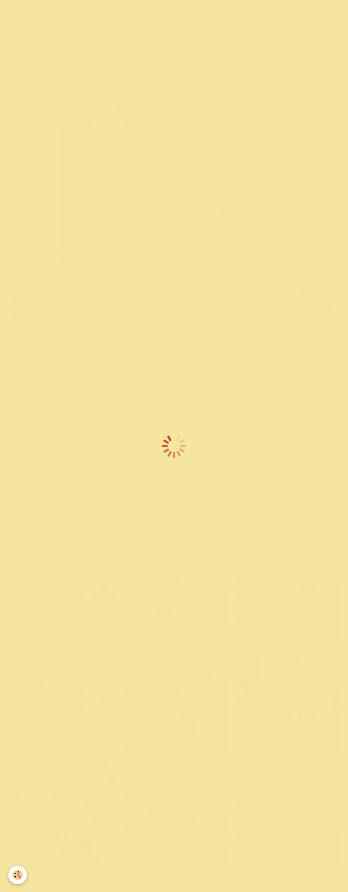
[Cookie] (17, 875)
